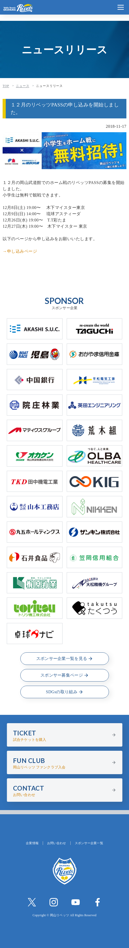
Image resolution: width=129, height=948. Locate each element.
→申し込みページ (20, 251)
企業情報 (32, 843)
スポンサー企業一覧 (89, 843)
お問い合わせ (56, 843)
